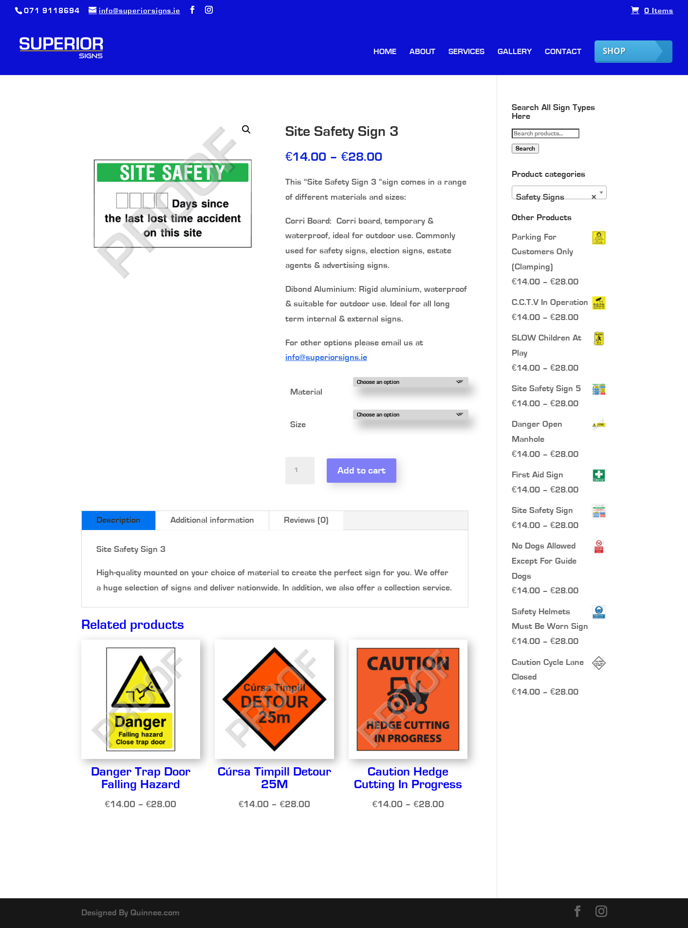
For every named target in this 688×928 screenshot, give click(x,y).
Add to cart (361, 470)
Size (298, 424)
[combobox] (559, 192)
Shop (614, 51)
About (422, 52)
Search (525, 148)
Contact (563, 52)
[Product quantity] (300, 470)
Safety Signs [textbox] (556, 197)
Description (118, 520)
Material (306, 392)
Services (466, 52)
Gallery (515, 52)
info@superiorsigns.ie (326, 357)
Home (384, 52)
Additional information (212, 520)
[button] (246, 129)
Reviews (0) (306, 520)
